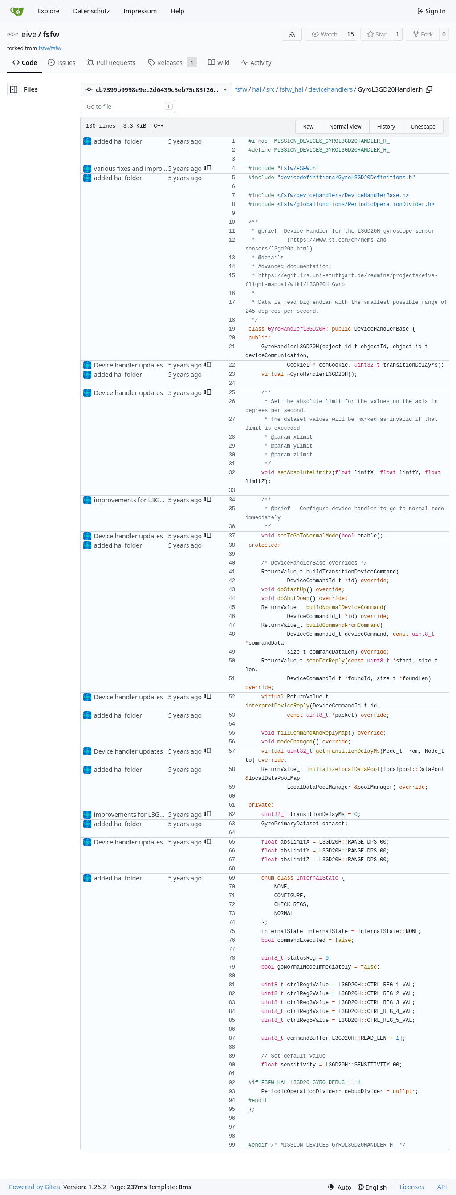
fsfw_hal (292, 89)
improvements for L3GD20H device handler (157, 500)
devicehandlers (331, 89)
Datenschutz (91, 11)
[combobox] (128, 106)
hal (256, 89)
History (386, 126)
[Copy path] (429, 89)
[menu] (339, 1187)
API (442, 1187)
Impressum (140, 11)
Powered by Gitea (34, 1187)
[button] (207, 168)
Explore (48, 11)
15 (350, 34)
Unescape (423, 126)
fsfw (51, 34)
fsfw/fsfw (49, 48)
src (270, 89)
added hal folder (118, 141)
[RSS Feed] (292, 34)
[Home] (16, 11)
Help (177, 11)
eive (29, 34)
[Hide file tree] (13, 89)
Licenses (411, 1187)
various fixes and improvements (140, 168)
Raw (308, 126)
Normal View (346, 126)
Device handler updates (128, 365)
